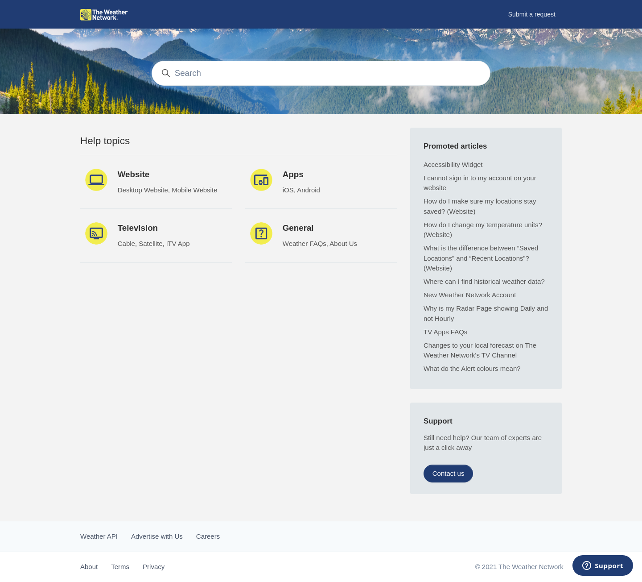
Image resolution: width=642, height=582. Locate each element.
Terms (120, 566)
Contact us (448, 473)
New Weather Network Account (470, 295)
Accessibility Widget (453, 164)
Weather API (99, 536)
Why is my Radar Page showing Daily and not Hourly (486, 313)
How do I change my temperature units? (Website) (483, 230)
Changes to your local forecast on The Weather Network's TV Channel (480, 350)
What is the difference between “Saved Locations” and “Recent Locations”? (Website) (481, 258)
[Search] (321, 72)
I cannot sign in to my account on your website (480, 183)
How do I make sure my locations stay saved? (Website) (480, 206)
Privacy (154, 566)
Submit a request (532, 14)
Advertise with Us (157, 536)
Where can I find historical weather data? (484, 281)
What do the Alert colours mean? (472, 368)
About (89, 566)
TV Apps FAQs (445, 332)
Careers (208, 536)
